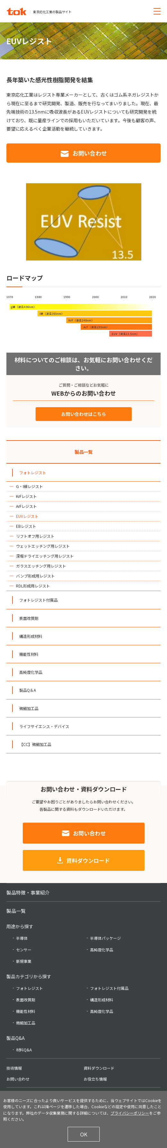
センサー (23, 949)
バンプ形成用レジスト (35, 575)
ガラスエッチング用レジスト (41, 566)
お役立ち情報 (95, 1079)
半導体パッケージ (105, 938)
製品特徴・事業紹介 (28, 892)
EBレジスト (26, 526)
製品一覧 (84, 452)
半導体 (22, 938)
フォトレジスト (32, 472)
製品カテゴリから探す (28, 976)
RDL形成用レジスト (33, 585)
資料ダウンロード (88, 860)
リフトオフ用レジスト (35, 536)
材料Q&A (24, 1049)
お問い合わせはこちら (83, 414)
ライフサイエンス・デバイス (44, 726)
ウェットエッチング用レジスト (43, 546)
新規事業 (23, 961)
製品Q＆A (27, 690)
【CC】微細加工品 (35, 744)
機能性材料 (28, 654)
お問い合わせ (89, 153)
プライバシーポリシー (130, 1113)
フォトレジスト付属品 (38, 600)
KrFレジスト (26, 496)
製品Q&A (15, 1038)
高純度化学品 (30, 672)
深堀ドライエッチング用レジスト (45, 556)
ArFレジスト (26, 506)
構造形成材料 (30, 636)
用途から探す (19, 926)
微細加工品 (28, 708)
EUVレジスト (27, 516)
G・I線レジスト (29, 486)
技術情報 (14, 1068)
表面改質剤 (28, 618)
